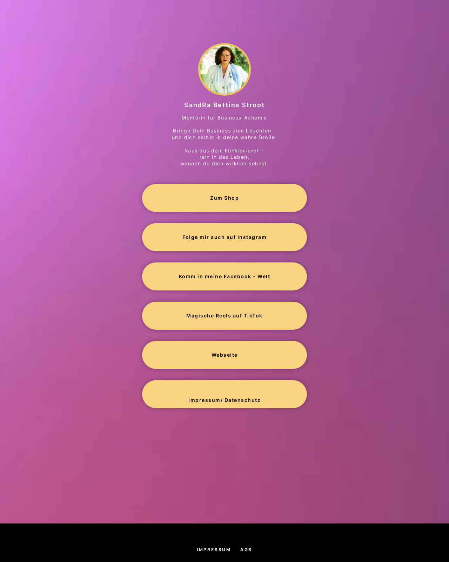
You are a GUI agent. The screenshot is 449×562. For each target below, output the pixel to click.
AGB (246, 549)
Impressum (214, 549)
